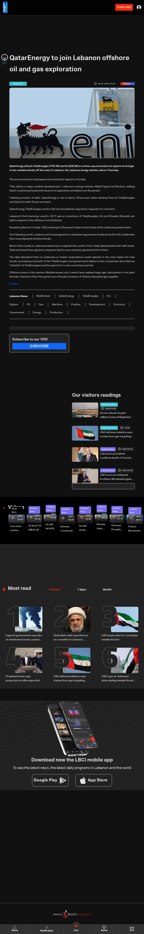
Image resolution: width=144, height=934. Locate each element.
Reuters (14, 284)
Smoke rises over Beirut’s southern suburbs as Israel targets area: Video (102, 526)
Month (106, 589)
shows (104, 929)
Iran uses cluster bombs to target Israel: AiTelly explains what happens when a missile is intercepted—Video (17, 528)
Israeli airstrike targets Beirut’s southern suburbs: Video (51, 526)
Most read (19, 588)
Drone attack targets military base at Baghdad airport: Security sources (115, 415)
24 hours (54, 589)
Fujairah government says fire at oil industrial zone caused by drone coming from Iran (24, 638)
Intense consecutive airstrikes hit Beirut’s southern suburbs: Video (67, 529)
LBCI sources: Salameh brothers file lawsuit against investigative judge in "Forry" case (117, 477)
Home (15, 929)
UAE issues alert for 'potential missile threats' (119, 637)
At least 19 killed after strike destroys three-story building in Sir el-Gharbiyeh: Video (35, 528)
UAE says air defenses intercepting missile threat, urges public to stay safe (118, 678)
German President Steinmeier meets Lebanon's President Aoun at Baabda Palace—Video (117, 528)
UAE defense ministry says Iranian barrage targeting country (116, 435)
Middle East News (109, 405)
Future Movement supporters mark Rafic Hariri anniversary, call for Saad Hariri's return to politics (135, 529)
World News (14, 510)
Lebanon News (107, 449)
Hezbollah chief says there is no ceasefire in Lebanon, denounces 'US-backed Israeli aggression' (72, 638)
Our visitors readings (96, 395)
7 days (81, 589)
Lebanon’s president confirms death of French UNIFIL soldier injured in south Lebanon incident (115, 456)
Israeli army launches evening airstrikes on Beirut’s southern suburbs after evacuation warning (86, 528)
